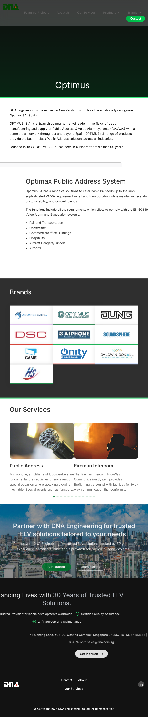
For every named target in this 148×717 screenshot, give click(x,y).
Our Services (85, 13)
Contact (135, 19)
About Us (61, 13)
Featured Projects (34, 13)
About (82, 680)
